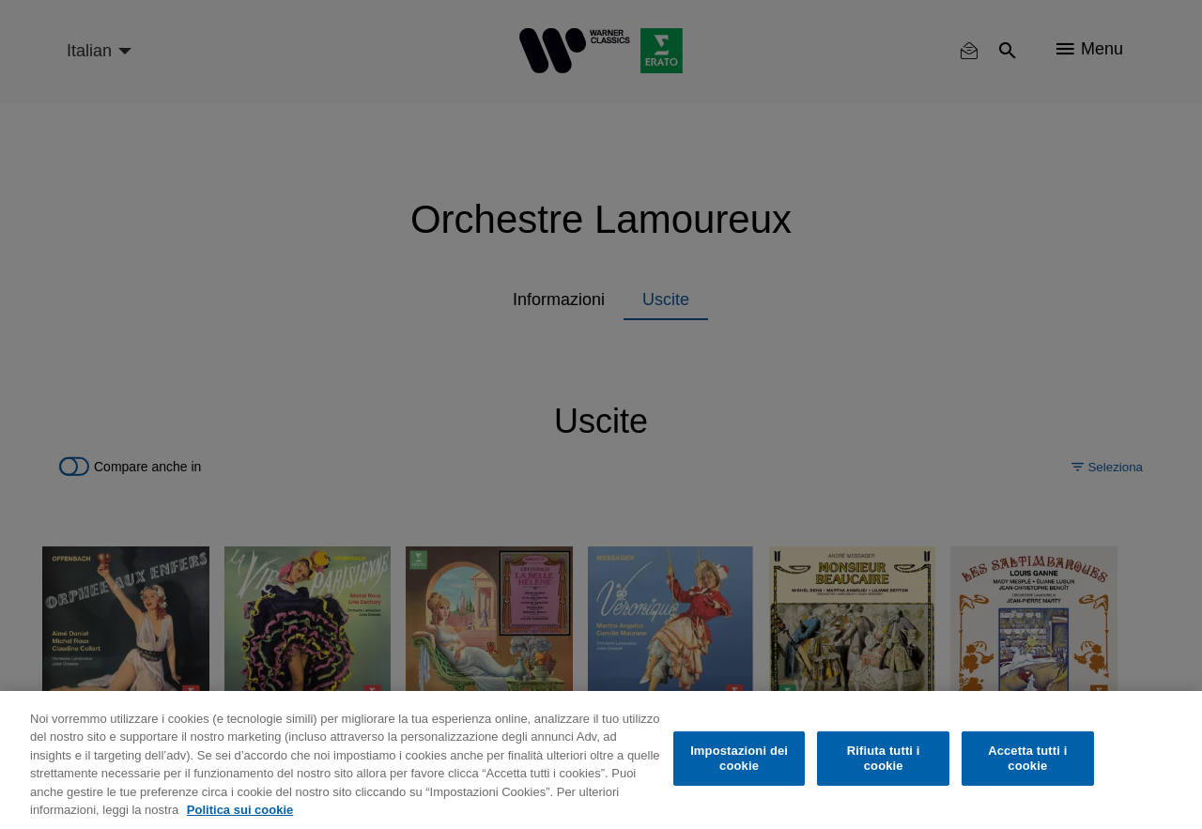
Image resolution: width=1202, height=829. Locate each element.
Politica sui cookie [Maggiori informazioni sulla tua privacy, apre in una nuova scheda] (240, 810)
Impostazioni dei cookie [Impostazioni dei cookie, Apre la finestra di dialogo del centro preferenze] (739, 758)
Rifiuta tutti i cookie (883, 758)
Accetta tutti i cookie (1027, 758)
